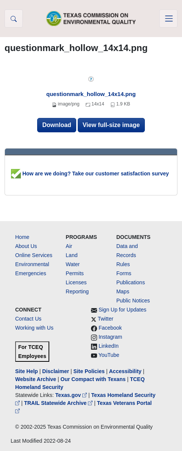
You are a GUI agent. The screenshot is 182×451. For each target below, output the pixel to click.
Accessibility (126, 371)
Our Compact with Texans (93, 379)
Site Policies (89, 371)
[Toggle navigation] (168, 18)
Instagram (110, 337)
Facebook (110, 328)
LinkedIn (109, 346)
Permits (74, 273)
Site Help (26, 371)
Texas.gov (71, 395)
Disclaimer (55, 371)
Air (69, 246)
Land (71, 255)
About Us (26, 246)
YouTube (109, 355)
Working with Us (34, 328)
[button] (14, 18)
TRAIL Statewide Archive (59, 403)
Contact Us (28, 319)
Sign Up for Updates (122, 310)
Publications (130, 282)
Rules (123, 264)
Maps (122, 291)
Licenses (76, 282)
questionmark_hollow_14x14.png (91, 94)
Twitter (105, 319)
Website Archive (35, 379)
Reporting (77, 291)
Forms (124, 273)
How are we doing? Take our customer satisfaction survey (90, 173)
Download (56, 125)
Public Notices (133, 301)
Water (73, 264)
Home (22, 237)
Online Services (33, 255)
